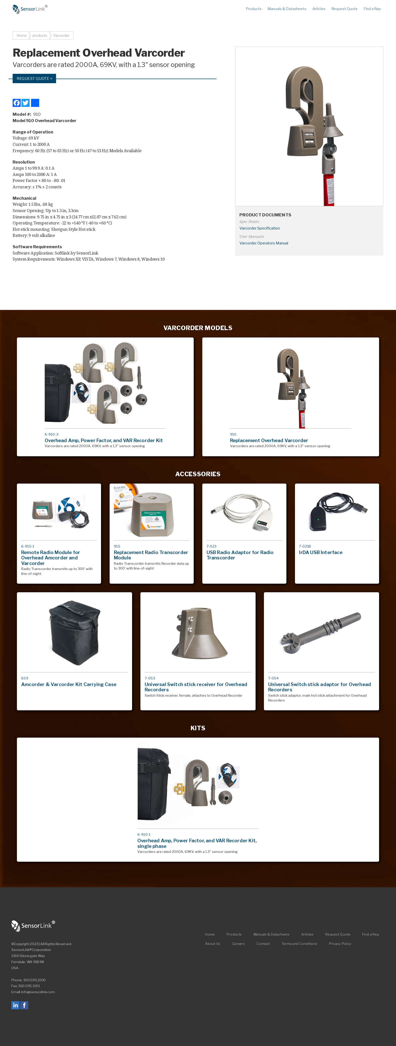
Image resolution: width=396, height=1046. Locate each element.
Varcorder (61, 35)
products (40, 35)
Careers (238, 944)
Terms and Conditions (299, 944)
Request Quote (345, 9)
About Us (212, 944)
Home (30, 9)
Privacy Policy (340, 944)
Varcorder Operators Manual (263, 243)
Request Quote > (35, 78)
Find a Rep (372, 9)
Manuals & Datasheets (287, 9)
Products (254, 9)
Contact (263, 944)
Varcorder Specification (259, 228)
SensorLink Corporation (33, 926)
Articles (319, 9)
